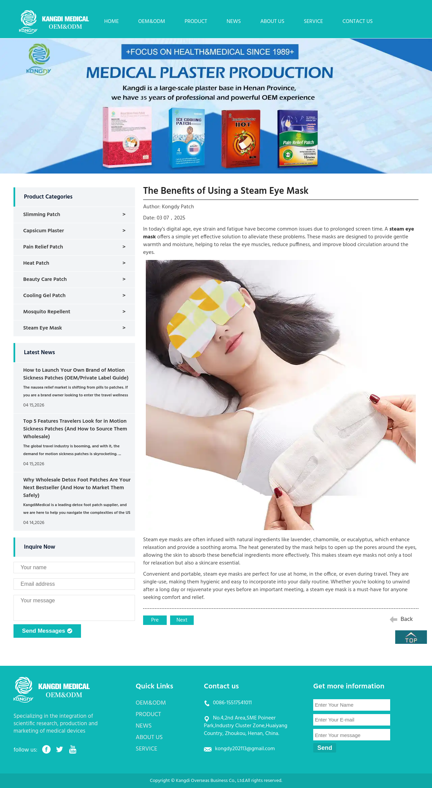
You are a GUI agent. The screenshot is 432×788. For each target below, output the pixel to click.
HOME (111, 21)
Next (182, 620)
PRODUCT (196, 21)
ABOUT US (272, 21)
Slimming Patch (41, 214)
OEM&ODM (151, 21)
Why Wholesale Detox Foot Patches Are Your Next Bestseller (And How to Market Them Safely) (77, 488)
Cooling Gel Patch (44, 295)
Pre (155, 620)
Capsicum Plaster (43, 231)
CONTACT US (358, 21)
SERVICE (313, 21)
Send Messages (47, 631)
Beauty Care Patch (45, 279)
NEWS (233, 21)
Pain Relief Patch (43, 247)
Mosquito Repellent (46, 312)
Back (407, 619)
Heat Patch (36, 263)
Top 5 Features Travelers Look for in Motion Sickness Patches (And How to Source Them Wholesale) (75, 429)
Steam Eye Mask (42, 328)
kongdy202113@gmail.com (245, 748)
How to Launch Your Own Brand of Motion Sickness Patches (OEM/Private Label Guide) (76, 374)
